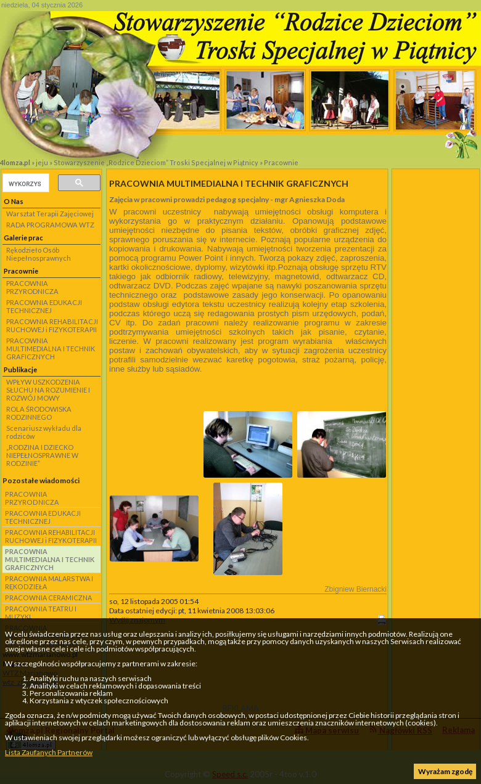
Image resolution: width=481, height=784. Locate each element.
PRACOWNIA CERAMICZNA (48, 598)
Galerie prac (23, 238)
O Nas (13, 201)
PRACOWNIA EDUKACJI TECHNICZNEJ (44, 306)
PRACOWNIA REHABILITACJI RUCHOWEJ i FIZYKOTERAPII (52, 325)
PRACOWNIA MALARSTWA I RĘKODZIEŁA (49, 582)
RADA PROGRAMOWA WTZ (50, 225)
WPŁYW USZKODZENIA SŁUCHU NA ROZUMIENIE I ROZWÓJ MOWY (48, 390)
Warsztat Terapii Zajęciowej (50, 214)
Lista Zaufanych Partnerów (48, 752)
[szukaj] (25, 183)
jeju (42, 162)
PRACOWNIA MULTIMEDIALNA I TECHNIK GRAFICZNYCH (50, 349)
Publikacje (20, 369)
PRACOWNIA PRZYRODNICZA (32, 287)
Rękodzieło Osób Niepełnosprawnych (38, 254)
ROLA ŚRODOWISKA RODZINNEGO (39, 413)
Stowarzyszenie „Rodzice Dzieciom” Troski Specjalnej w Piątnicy (156, 162)
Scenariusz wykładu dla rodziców (43, 432)
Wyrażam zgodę (445, 771)
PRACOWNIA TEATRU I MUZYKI (40, 613)
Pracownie (281, 162)
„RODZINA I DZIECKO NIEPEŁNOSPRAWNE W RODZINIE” (42, 455)
